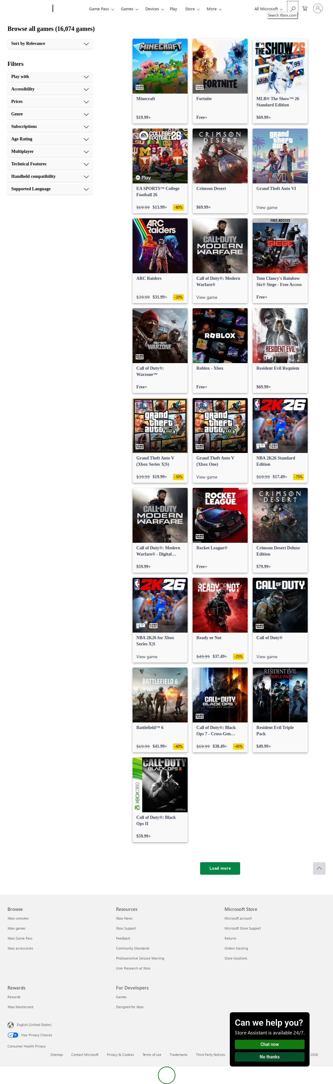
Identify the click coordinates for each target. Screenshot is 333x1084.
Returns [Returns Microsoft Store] (230, 938)
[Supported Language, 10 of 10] (50, 189)
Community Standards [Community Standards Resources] (132, 948)
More (212, 8)
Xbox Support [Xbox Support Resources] (126, 928)
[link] (160, 81)
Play (173, 8)
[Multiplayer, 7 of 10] (50, 152)
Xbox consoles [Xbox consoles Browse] (18, 918)
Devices (152, 8)
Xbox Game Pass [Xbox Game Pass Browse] (20, 938)
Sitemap (56, 1054)
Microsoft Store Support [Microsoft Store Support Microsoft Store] (243, 928)
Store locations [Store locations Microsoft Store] (236, 958)
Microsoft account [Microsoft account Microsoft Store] (238, 918)
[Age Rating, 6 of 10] (50, 139)
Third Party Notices (210, 1054)
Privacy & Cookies (120, 1054)
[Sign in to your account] (317, 8)
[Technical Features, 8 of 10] (50, 164)
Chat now (269, 1044)
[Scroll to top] (319, 868)
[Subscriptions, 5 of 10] (50, 127)
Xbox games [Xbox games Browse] (17, 928)
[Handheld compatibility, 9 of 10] (50, 177)
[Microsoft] (29, 8)
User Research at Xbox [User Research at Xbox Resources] (133, 968)
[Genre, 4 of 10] (50, 114)
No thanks (270, 1056)
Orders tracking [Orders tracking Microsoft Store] (236, 948)
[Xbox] (70, 8)
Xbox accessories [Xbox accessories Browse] (20, 948)
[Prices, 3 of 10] (50, 102)
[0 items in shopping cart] (304, 8)
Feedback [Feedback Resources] (123, 938)
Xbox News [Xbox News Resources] (124, 918)
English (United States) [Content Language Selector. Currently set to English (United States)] (34, 1025)
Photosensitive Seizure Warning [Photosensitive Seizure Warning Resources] (140, 958)
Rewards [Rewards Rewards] (14, 997)
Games (127, 8)
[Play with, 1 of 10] (50, 77)
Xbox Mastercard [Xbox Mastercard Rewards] (20, 1007)
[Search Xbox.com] (292, 8)
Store (190, 8)
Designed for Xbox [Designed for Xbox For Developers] (130, 1007)
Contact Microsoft (84, 1054)
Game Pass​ (99, 8)
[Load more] (220, 868)
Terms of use (152, 1054)
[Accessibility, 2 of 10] (50, 89)
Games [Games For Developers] (121, 997)
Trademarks (179, 1054)
